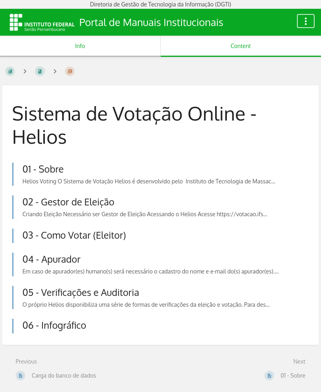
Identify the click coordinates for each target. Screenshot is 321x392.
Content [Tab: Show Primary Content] (241, 45)
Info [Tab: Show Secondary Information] (80, 45)
